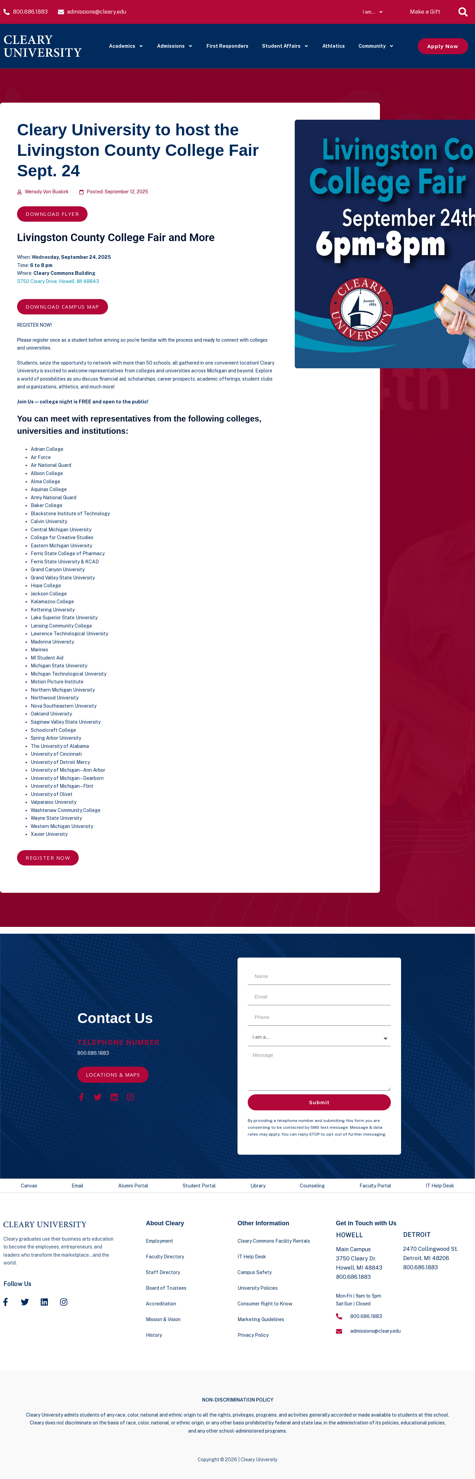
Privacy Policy (253, 1335)
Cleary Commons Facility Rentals (274, 1241)
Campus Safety (255, 1272)
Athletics (333, 46)
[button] (463, 11)
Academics (126, 46)
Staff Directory (163, 1272)
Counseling (312, 1185)
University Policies (258, 1288)
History (154, 1335)
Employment (159, 1241)
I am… (373, 12)
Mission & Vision (163, 1319)
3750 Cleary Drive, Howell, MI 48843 (58, 281)
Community (376, 46)
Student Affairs (285, 46)
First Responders (227, 46)
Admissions (175, 46)
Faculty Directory (165, 1256)
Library (257, 1185)
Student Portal (199, 1185)
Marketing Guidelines (261, 1319)
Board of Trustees (166, 1288)
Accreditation (161, 1303)
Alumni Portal (133, 1185)
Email (77, 1185)
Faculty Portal (375, 1185)
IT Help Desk (440, 1185)
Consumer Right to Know (265, 1303)
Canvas (29, 1185)
